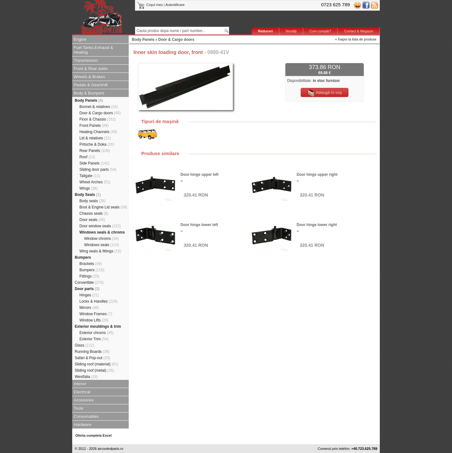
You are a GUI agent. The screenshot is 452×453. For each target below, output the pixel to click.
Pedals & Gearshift (91, 85)
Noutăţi (291, 31)
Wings (88, 188)
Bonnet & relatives (98, 107)
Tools (78, 408)
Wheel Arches (94, 182)
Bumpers (83, 257)
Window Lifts (94, 320)
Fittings (89, 276)
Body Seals (88, 194)
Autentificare (175, 5)
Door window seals (100, 226)
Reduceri (265, 31)
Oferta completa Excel (93, 435)
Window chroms (101, 238)
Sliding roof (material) (96, 364)
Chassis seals (93, 213)
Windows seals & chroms (102, 232)
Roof (87, 157)
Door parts (87, 289)
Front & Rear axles (91, 68)
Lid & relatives (95, 138)
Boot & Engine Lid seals (103, 207)
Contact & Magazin (358, 31)
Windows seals (101, 245)
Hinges (89, 295)
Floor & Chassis (97, 119)
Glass (84, 345)
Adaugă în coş (324, 93)
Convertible (89, 282)
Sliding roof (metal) (94, 370)
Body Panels (89, 100)
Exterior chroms (96, 333)
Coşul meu (150, 5)
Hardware (82, 424)
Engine (80, 39)
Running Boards (92, 351)
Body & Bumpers (89, 93)
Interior (80, 383)
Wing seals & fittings (100, 251)
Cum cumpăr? (320, 31)
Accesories (84, 400)
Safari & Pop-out (92, 358)
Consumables (86, 416)
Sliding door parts (97, 169)
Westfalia (86, 377)
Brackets (90, 264)
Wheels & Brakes (89, 76)
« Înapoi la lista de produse (355, 39)
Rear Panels (94, 150)
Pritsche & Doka (96, 144)
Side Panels (94, 163)
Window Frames (95, 314)
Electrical (82, 392)
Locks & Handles (98, 301)
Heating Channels (98, 132)
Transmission (86, 60)
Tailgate (89, 176)
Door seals (92, 220)
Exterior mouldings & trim (98, 326)
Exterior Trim (94, 339)
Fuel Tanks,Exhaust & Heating (93, 50)
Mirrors (89, 307)
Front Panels (94, 125)
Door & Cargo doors (100, 113)
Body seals (92, 201)
